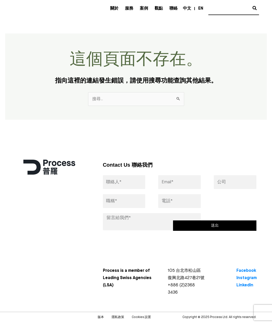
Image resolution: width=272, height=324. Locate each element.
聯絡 (173, 8)
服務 (129, 8)
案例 (144, 8)
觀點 (159, 8)
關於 (114, 8)
